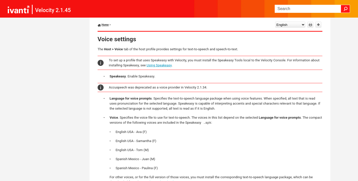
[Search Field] (312, 9)
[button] (345, 9)
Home (105, 24)
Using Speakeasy (159, 65)
